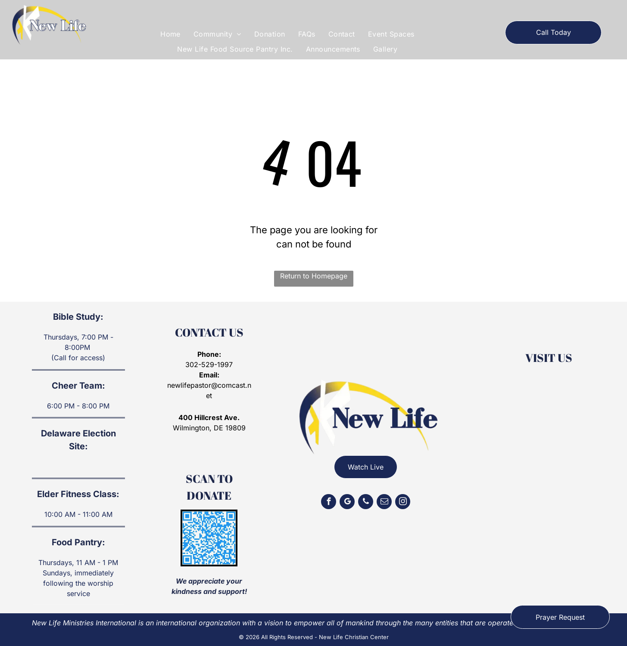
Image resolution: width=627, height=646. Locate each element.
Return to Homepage (313, 276)
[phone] (365, 502)
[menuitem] (170, 34)
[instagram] (402, 502)
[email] (384, 502)
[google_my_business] (347, 502)
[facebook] (328, 502)
